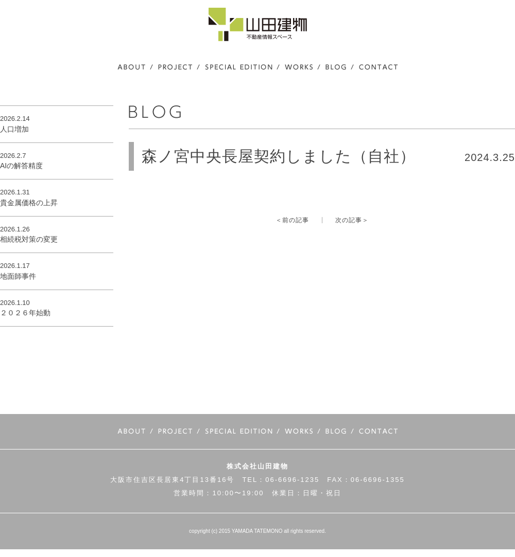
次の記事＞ (352, 220)
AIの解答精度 (21, 165)
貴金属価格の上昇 (29, 203)
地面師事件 (18, 276)
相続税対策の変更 (29, 239)
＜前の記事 (292, 220)
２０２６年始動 (25, 313)
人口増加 (14, 129)
